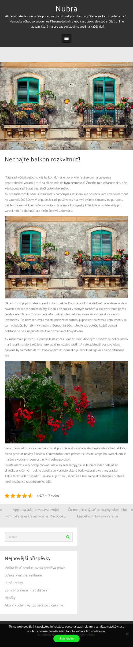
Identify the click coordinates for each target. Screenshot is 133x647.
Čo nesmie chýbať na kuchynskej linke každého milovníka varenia (97, 513)
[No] (127, 634)
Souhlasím (66, 638)
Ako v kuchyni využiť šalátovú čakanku (34, 605)
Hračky (10, 598)
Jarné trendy (14, 583)
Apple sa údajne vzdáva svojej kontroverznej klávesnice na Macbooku (36, 513)
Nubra (66, 9)
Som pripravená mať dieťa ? (26, 590)
